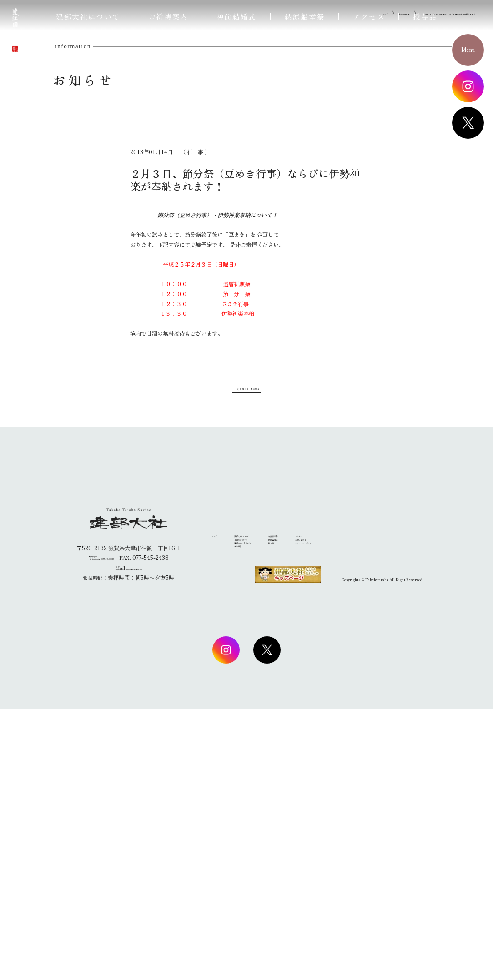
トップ (262, 245)
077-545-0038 (107, 820)
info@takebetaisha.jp (134, 830)
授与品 (425, 16)
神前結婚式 (236, 16)
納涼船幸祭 (305, 16)
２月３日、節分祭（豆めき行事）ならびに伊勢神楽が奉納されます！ (399, 245)
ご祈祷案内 (168, 16)
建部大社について (88, 16)
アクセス (369, 16)
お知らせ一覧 (296, 245)
